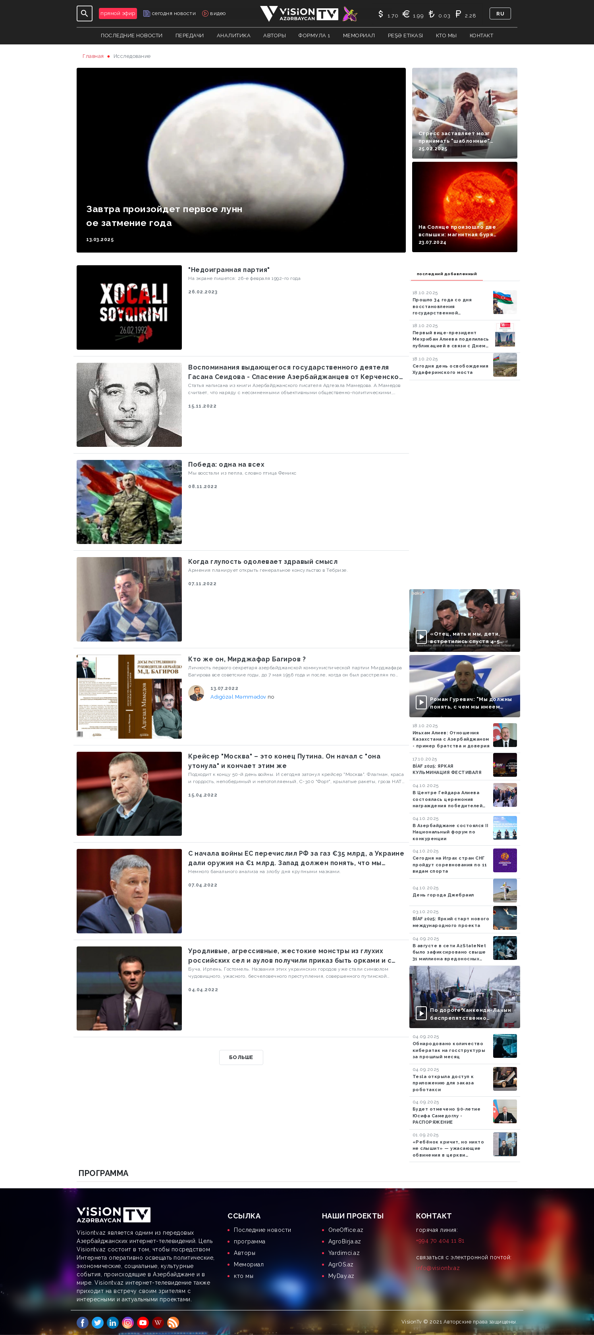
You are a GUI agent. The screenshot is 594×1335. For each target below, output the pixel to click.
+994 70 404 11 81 (440, 1240)
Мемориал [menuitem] (249, 1264)
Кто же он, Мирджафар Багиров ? (247, 659)
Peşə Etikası (405, 35)
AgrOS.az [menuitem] (341, 1264)
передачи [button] (190, 35)
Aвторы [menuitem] (244, 1253)
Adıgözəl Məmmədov (239, 697)
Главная (93, 56)
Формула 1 (314, 35)
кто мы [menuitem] (243, 1276)
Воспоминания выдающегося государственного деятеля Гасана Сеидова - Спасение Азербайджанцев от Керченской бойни (295, 373)
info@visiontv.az (438, 1268)
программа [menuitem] (250, 1241)
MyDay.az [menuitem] (341, 1276)
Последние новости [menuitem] (262, 1230)
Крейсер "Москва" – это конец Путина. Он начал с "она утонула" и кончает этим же (284, 761)
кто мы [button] (446, 35)
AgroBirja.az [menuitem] (344, 1241)
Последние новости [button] (132, 35)
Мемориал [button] (359, 35)
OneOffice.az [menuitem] (346, 1230)
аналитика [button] (234, 35)
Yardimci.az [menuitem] (344, 1253)
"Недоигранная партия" (229, 270)
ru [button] (500, 14)
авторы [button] (274, 35)
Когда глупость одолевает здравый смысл (263, 561)
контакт (482, 35)
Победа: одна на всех (226, 464)
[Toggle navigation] (85, 13)
